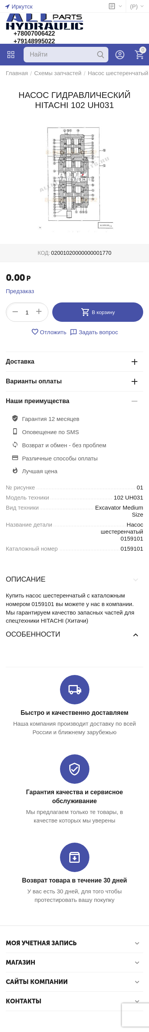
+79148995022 (34, 41)
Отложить (48, 332)
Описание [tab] (72, 579)
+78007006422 (34, 33)
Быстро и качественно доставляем (74, 712)
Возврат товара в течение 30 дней (74, 880)
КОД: (44, 253)
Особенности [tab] (72, 634)
